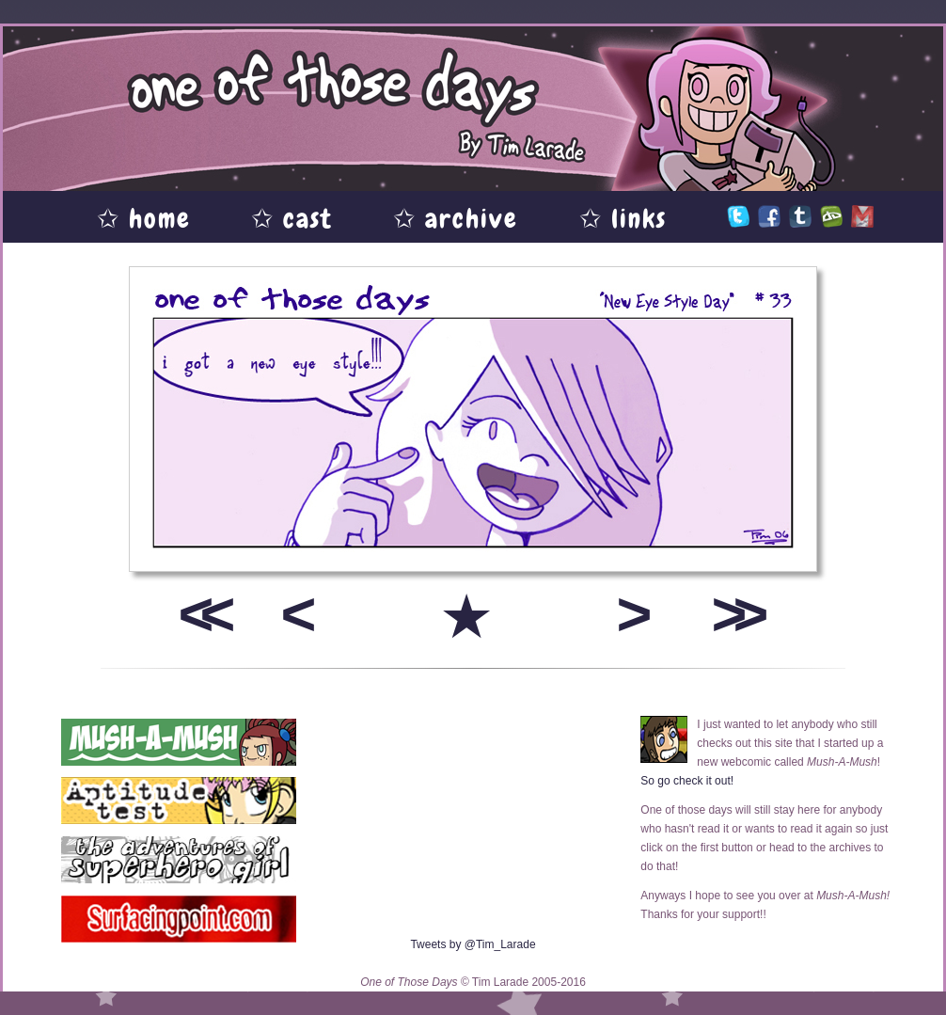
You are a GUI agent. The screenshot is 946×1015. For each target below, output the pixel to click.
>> (733, 613)
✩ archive (455, 218)
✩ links (623, 218)
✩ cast (292, 218)
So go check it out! (686, 780)
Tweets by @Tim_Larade (472, 944)
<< (200, 613)
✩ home (144, 218)
